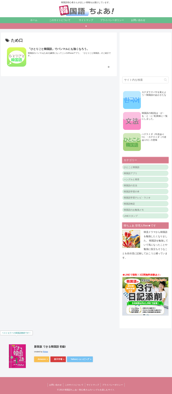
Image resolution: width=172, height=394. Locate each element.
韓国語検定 (129, 203)
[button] (165, 79)
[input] (145, 80)
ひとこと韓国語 (131, 167)
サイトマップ (93, 385)
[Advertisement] (145, 53)
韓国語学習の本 (131, 191)
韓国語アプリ (130, 173)
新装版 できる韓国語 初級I (50, 346)
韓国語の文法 (130, 185)
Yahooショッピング (80, 359)
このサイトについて (74, 385)
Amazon (42, 359)
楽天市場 (58, 359)
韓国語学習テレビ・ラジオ (137, 197)
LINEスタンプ (131, 216)
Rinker (45, 352)
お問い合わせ (55, 385)
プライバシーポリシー (112, 385)
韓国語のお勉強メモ (134, 210)
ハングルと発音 (131, 179)
